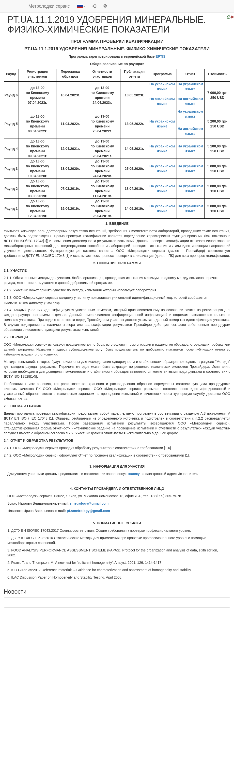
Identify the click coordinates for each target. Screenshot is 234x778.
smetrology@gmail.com (89, 503)
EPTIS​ (160, 56)
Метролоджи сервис (49, 6)
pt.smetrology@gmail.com (88, 511)
